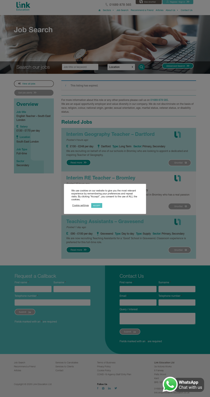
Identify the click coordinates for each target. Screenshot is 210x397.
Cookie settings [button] (80, 205)
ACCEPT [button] (96, 205)
